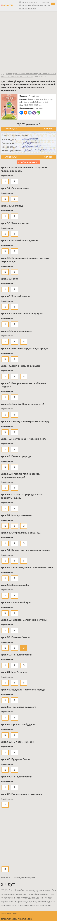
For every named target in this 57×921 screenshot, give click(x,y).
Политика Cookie (27, 8)
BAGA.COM (6, 5)
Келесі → (49, 128)
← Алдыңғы (9, 128)
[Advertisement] (28, 41)
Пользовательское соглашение (34, 2)
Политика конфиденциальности (34, 5)
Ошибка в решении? (28, 162)
